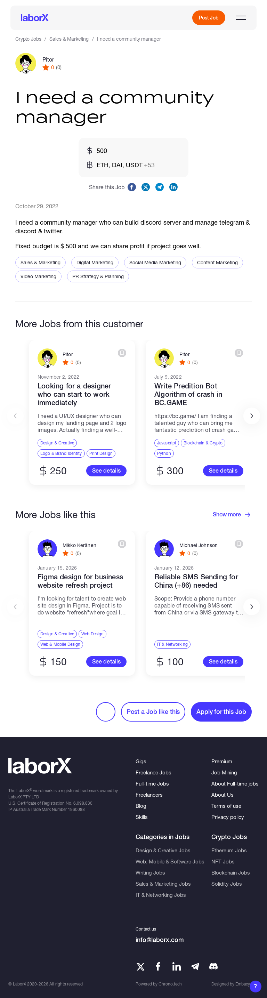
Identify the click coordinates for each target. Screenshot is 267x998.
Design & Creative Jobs (163, 850)
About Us (222, 794)
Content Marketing (217, 262)
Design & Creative (57, 442)
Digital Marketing (94, 262)
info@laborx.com (160, 940)
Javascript (166, 442)
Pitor (48, 59)
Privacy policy (227, 817)
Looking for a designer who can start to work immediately (74, 394)
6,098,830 (82, 803)
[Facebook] (158, 966)
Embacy (242, 984)
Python (164, 453)
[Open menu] (241, 18)
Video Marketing (38, 276)
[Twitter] (140, 966)
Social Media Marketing (155, 262)
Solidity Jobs (226, 883)
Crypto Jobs (28, 39)
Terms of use (226, 806)
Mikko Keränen (79, 545)
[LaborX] (35, 17)
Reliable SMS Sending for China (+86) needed (196, 581)
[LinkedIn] (176, 966)
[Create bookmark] (122, 353)
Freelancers (149, 794)
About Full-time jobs (235, 783)
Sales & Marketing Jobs (163, 883)
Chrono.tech (170, 984)
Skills (142, 817)
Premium (221, 761)
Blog (141, 806)
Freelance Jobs (153, 772)
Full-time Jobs (152, 783)
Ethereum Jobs (229, 850)
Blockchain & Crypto (203, 442)
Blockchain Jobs (230, 872)
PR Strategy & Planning (98, 276)
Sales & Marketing (69, 39)
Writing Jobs (150, 872)
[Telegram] (195, 966)
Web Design (92, 633)
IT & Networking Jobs (161, 895)
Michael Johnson (198, 545)
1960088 (76, 809)
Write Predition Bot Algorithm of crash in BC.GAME (188, 394)
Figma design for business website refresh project (80, 581)
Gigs (141, 761)
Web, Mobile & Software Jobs (170, 861)
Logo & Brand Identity (61, 453)
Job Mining (224, 772)
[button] (251, 416)
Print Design (101, 453)
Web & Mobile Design (60, 644)
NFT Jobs (223, 861)
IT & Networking (172, 644)
